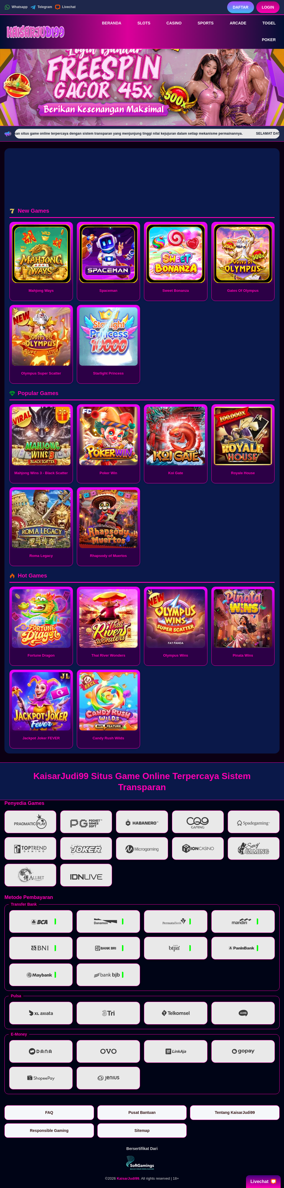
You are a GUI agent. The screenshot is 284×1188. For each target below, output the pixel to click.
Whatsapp (15, 7)
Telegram (41, 7)
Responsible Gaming (49, 1130)
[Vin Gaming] (142, 1162)
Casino (170, 23)
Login (268, 7)
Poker (265, 40)
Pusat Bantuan (142, 1112)
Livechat (65, 7)
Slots (140, 23)
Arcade (234, 23)
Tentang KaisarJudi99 (235, 1112)
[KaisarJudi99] (34, 31)
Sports (202, 23)
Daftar (240, 7)
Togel (265, 23)
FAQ (49, 1112)
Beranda (107, 23)
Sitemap (142, 1130)
